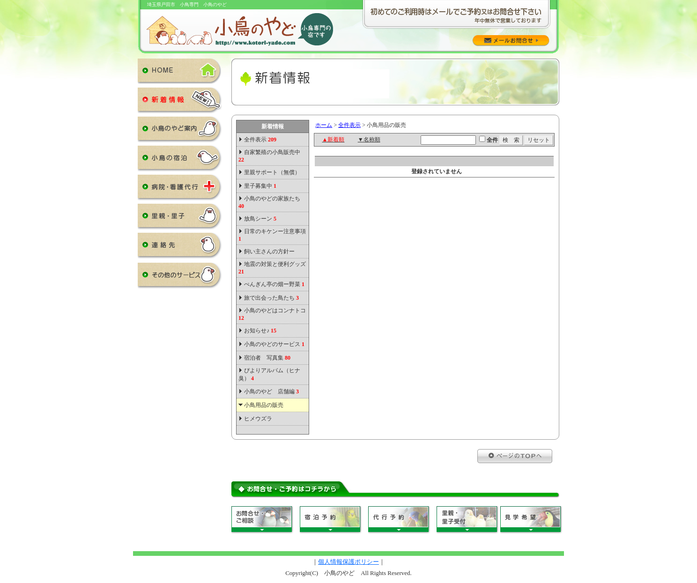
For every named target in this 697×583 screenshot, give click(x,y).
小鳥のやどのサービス (274, 344)
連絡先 (180, 247)
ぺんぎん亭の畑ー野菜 (274, 284)
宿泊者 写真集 (267, 357)
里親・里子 (180, 218)
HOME (180, 73)
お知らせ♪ (260, 330)
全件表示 (259, 139)
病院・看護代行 (180, 189)
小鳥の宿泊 (180, 160)
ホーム (323, 125)
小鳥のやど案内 (180, 131)
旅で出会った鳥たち (271, 298)
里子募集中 (260, 186)
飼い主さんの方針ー (269, 251)
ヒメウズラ (258, 418)
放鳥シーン (260, 218)
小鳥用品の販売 (263, 405)
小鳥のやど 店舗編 (271, 391)
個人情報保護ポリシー (348, 561)
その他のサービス (180, 277)
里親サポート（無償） (272, 172)
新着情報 (180, 102)
